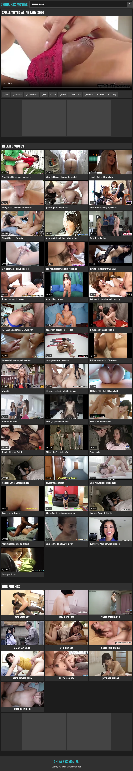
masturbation (33, 94)
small (64, 94)
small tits (18, 94)
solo (54, 94)
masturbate (76, 94)
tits (45, 94)
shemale (90, 94)
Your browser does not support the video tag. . (66, 53)
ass (7, 94)
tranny (102, 94)
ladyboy (113, 94)
